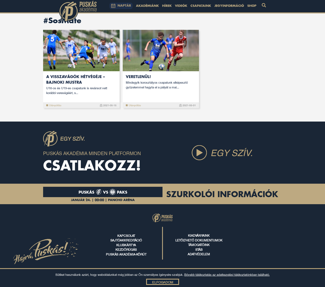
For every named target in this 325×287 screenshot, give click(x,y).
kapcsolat (126, 235)
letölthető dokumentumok (198, 240)
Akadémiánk (147, 6)
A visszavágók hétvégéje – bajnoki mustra (81, 85)
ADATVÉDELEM (199, 254)
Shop (251, 6)
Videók (181, 6)
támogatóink (199, 244)
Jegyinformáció (229, 6)
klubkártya (126, 245)
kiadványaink (199, 235)
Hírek (167, 6)
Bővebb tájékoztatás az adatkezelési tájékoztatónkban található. (227, 274)
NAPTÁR (121, 6)
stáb (199, 249)
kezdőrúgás (126, 249)
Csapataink (200, 6)
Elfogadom (162, 282)
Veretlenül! (161, 82)
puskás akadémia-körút (126, 254)
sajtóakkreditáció (126, 240)
